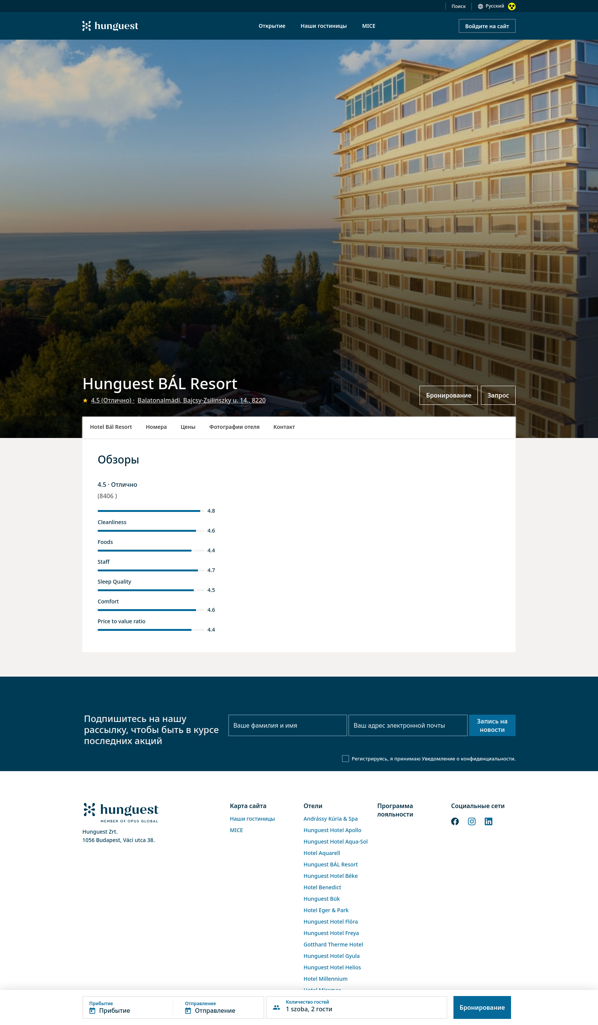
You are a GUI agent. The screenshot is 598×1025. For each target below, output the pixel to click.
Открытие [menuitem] (272, 25)
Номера (156, 426)
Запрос (498, 395)
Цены (188, 426)
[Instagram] (472, 820)
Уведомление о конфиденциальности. (469, 758)
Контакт (284, 426)
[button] (173, 1007)
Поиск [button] (459, 6)
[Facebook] (455, 820)
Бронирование (448, 395)
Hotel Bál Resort (111, 426)
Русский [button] (495, 6)
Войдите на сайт (487, 26)
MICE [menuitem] (368, 25)
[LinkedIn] (488, 820)
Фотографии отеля (234, 426)
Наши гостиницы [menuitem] (324, 25)
